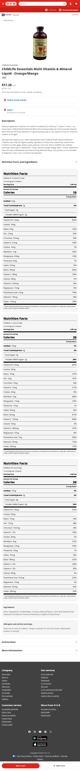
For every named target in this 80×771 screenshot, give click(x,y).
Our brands (6, 693)
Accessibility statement (10, 709)
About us (5, 677)
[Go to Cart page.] (76, 4)
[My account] (70, 4)
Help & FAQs (6, 712)
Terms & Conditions (52, 756)
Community (6, 683)
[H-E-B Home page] (11, 4)
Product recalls (7, 725)
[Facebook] (29, 731)
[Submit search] (64, 4)
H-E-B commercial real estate (51, 690)
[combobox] (40, 4)
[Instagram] (34, 731)
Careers (4, 680)
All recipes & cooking (48, 709)
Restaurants (45, 680)
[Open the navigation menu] (3, 3)
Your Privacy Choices (24, 756)
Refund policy (6, 722)
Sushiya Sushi (46, 715)
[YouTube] (40, 731)
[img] (40, 43)
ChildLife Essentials (10, 65)
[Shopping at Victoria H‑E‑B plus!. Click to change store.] (68, 10)
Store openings (7, 696)
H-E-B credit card (47, 674)
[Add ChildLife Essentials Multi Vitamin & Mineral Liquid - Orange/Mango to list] (59, 765)
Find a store (6, 674)
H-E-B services (46, 683)
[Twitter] (50, 731)
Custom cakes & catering (50, 696)
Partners (40, 759)
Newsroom (6, 687)
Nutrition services (47, 693)
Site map (64, 756)
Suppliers (5, 699)
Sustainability (6, 690)
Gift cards (44, 687)
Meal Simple (45, 712)
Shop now (16, 15)
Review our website (9, 715)
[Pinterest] (45, 731)
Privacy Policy (38, 756)
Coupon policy (7, 718)
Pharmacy (44, 677)
